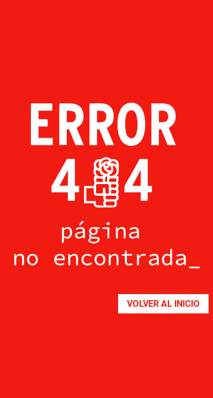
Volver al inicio (163, 303)
